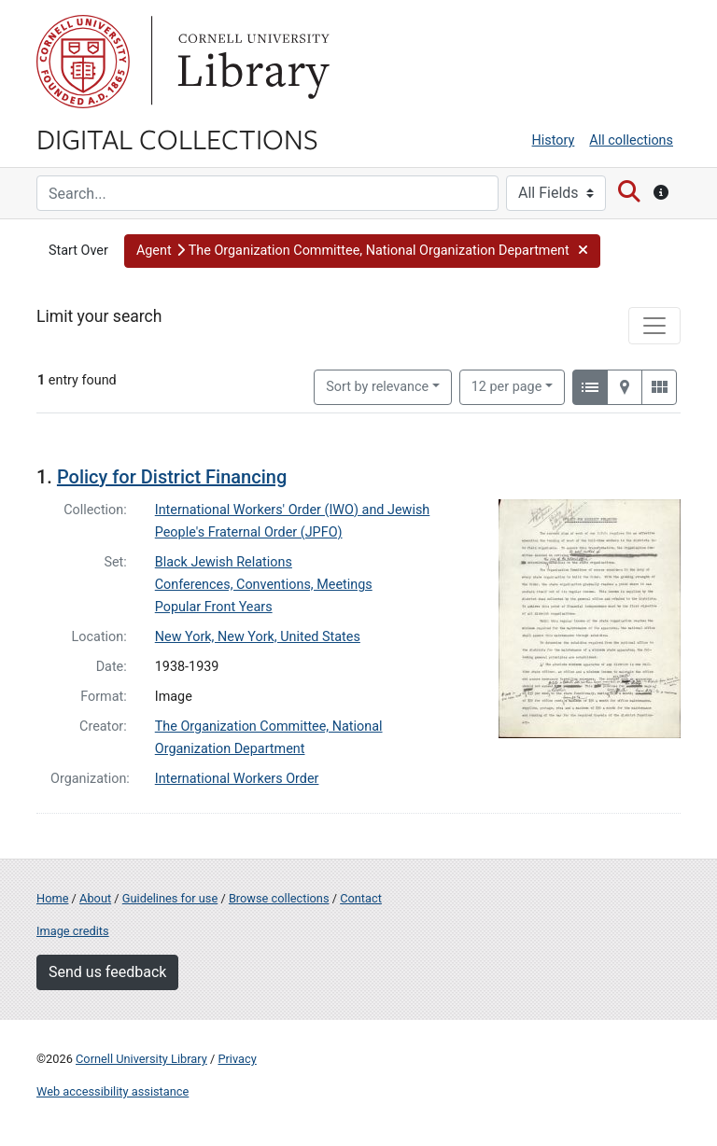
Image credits (72, 931)
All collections (631, 140)
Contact (361, 898)
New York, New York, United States (257, 637)
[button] (362, 251)
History (553, 140)
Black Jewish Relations (223, 562)
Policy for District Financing (172, 477)
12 (506, 385)
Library (251, 61)
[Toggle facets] (654, 325)
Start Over (78, 251)
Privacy (237, 1059)
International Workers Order (237, 779)
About (95, 898)
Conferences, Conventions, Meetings (264, 585)
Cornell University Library (141, 1059)
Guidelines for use (170, 898)
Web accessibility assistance (112, 1091)
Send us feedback (107, 972)
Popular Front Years (214, 607)
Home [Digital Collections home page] (52, 898)
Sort (377, 387)
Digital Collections (177, 138)
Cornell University (83, 61)
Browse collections (279, 898)
